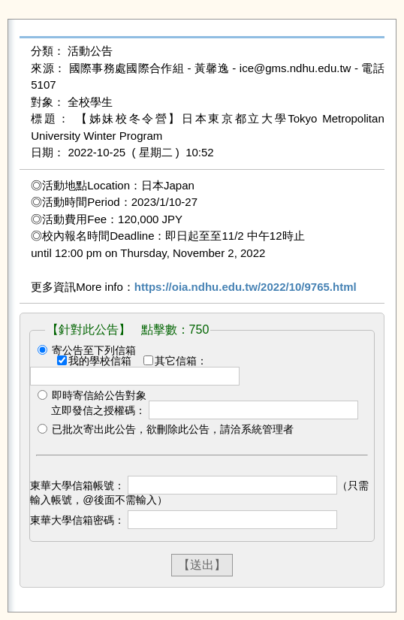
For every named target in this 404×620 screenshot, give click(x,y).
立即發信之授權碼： (98, 410)
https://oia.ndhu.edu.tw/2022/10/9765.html (245, 286)
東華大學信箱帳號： (77, 485)
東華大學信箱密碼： (77, 520)
